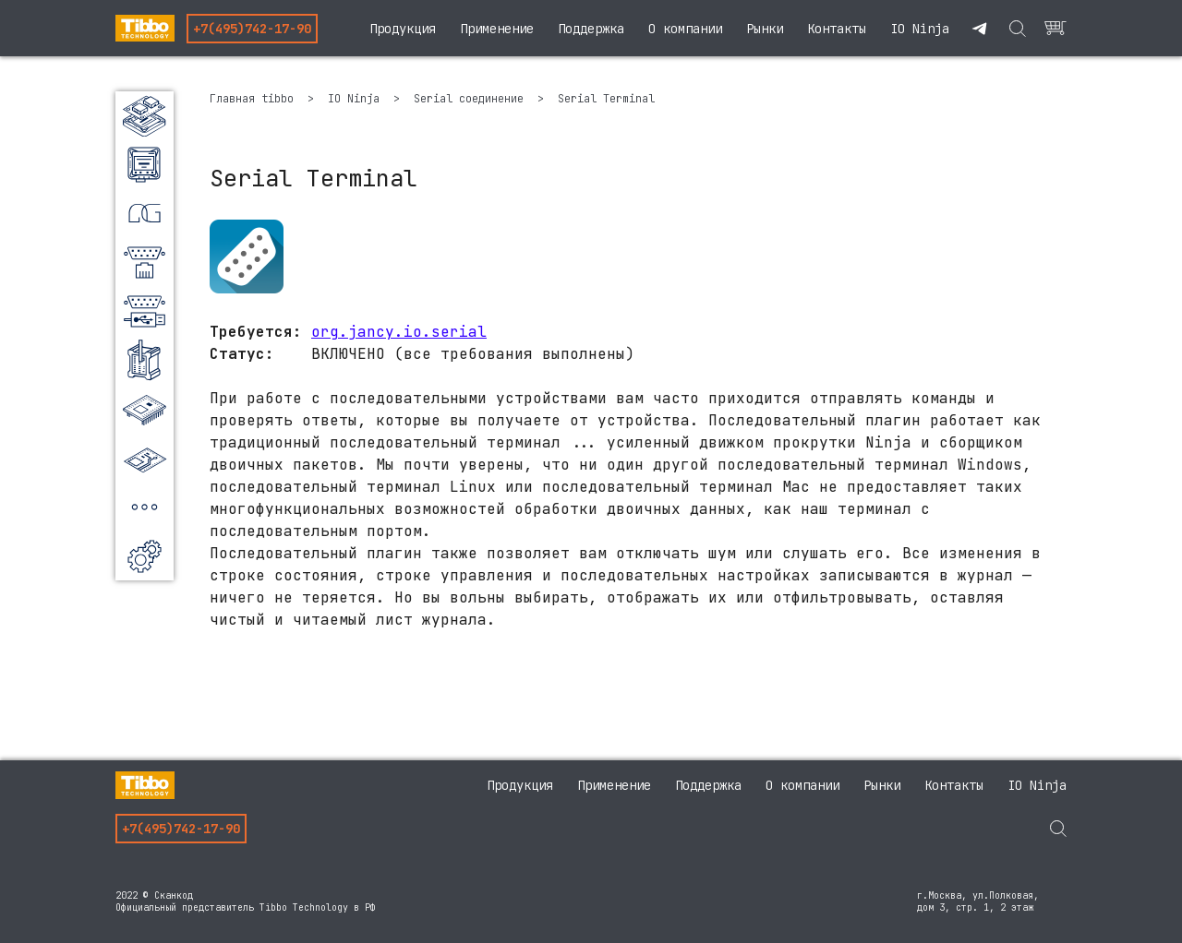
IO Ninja (919, 28)
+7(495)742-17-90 (252, 28)
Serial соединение (472, 98)
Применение (497, 28)
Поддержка (591, 28)
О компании (685, 28)
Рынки (764, 28)
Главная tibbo (255, 98)
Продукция (402, 28)
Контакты (836, 28)
